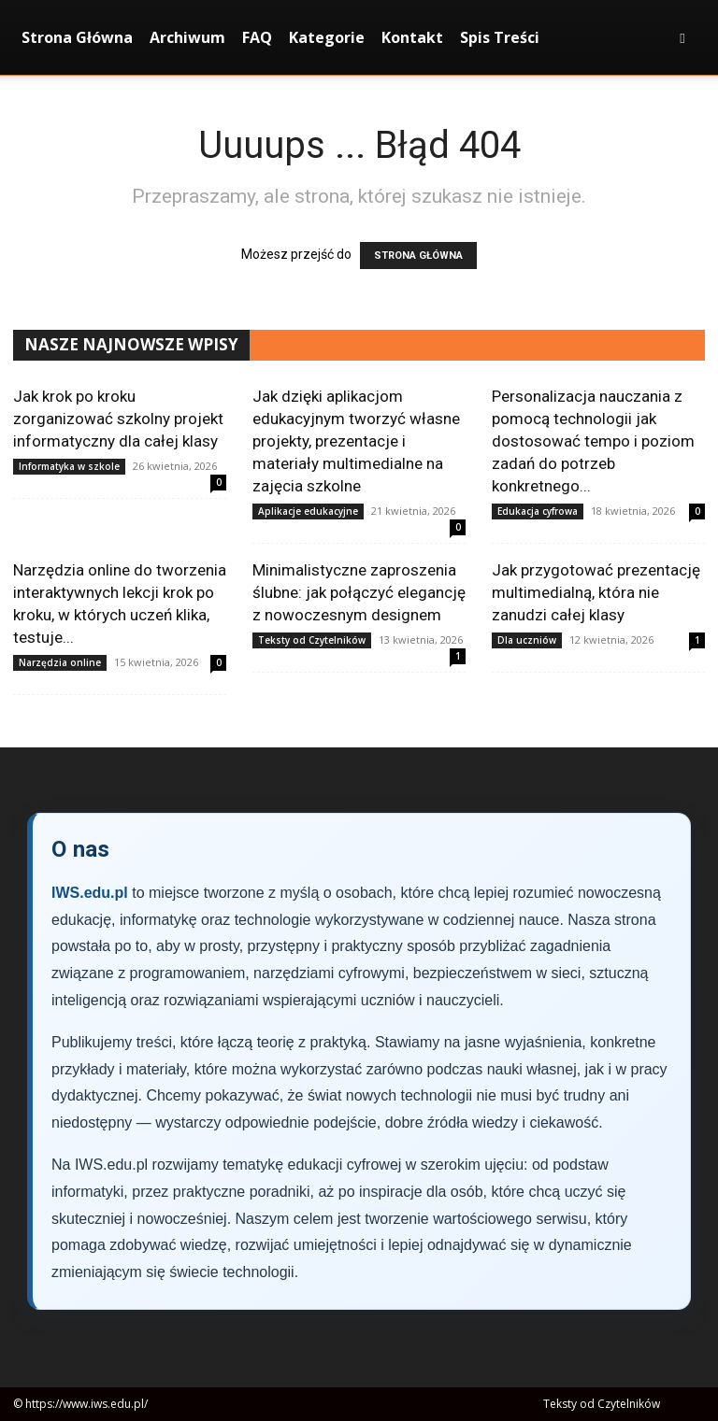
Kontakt (412, 37)
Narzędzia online (60, 662)
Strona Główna (77, 37)
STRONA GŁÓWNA (418, 255)
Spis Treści (499, 37)
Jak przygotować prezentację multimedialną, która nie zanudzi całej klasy (596, 592)
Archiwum (187, 37)
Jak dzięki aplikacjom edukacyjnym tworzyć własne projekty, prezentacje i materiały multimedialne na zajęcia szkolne (356, 441)
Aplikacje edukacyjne (308, 511)
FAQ (257, 37)
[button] (682, 38)
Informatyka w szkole (69, 466)
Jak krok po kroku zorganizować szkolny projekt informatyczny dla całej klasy (118, 418)
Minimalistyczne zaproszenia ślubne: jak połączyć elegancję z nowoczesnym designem (359, 592)
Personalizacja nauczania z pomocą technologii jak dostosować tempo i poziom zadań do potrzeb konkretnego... (593, 441)
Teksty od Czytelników (312, 640)
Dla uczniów (526, 640)
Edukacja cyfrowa (537, 511)
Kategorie (327, 37)
